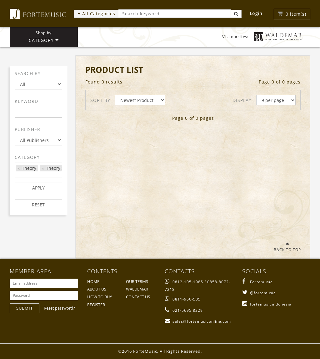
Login (256, 13)
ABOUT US (96, 289)
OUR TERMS (137, 281)
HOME (93, 281)
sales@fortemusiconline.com (198, 321)
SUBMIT (24, 308)
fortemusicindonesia (267, 304)
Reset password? (59, 308)
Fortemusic (257, 282)
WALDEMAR (137, 289)
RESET (38, 205)
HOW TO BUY (99, 297)
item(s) (296, 14)
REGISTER (96, 304)
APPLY (38, 188)
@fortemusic (259, 293)
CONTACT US (138, 297)
